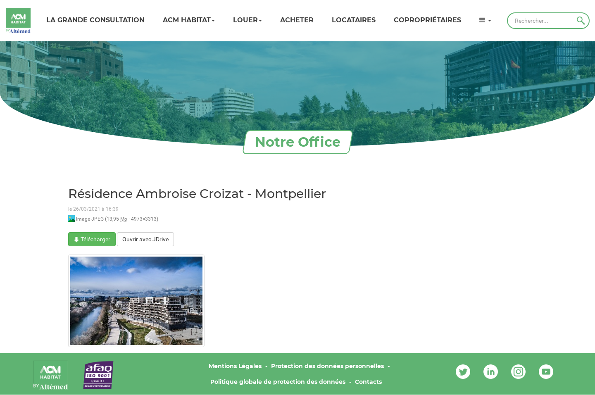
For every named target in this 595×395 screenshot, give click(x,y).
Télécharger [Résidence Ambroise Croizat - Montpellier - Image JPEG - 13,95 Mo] (92, 239)
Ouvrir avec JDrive (145, 239)
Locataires (354, 20)
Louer (247, 20)
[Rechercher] (548, 20)
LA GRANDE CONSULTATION (95, 20)
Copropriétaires (427, 20)
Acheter (297, 20)
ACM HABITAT (189, 20)
